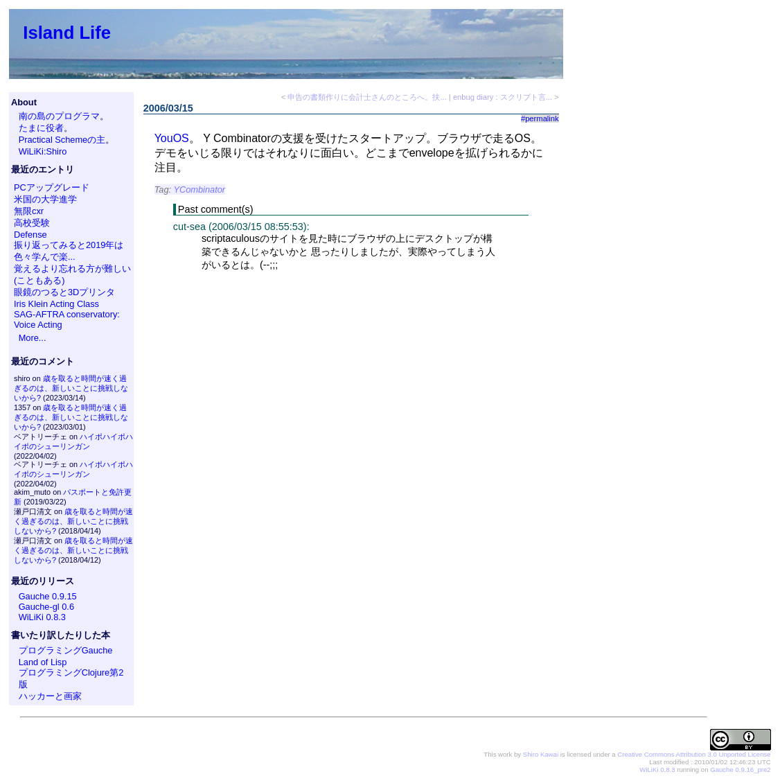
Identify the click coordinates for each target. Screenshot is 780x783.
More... (32, 338)
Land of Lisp (43, 662)
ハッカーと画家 (50, 696)
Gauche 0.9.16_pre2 (740, 769)
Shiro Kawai (540, 754)
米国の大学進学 (45, 199)
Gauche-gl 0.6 (46, 606)
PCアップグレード (51, 187)
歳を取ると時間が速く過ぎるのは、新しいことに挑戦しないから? (71, 388)
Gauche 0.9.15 (48, 596)
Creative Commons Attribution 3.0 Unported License (693, 754)
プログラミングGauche (66, 650)
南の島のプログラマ (59, 116)
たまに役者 (41, 128)
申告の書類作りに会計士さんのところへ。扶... (366, 97)
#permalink (540, 118)
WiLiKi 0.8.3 (42, 617)
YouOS (171, 138)
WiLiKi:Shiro (43, 151)
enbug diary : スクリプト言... (502, 97)
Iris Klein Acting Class (56, 304)
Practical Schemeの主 (62, 139)
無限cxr (29, 211)
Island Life (67, 32)
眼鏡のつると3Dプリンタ (64, 292)
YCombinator (199, 189)
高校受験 (32, 223)
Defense (30, 234)
